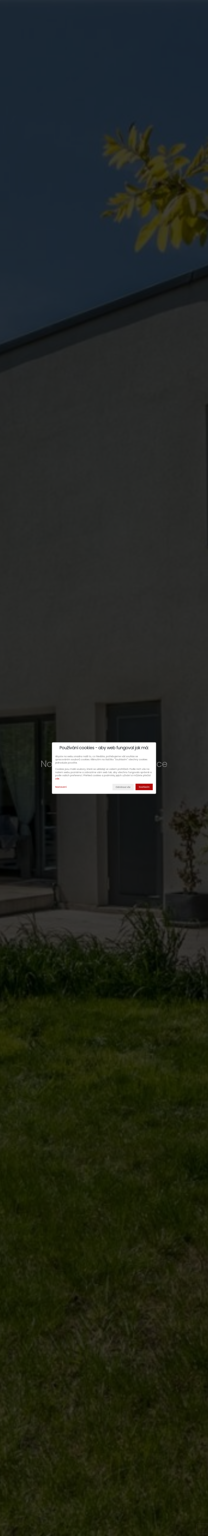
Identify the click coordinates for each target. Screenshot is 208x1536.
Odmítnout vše (123, 787)
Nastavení (61, 787)
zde (57, 778)
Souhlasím (144, 787)
